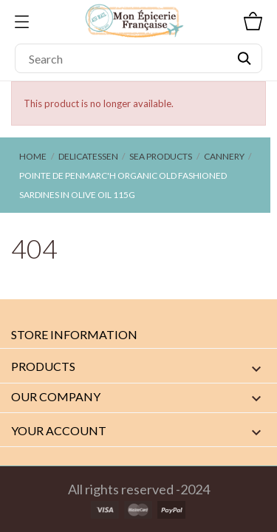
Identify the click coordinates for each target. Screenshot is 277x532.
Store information (74, 334)
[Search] (138, 58)
